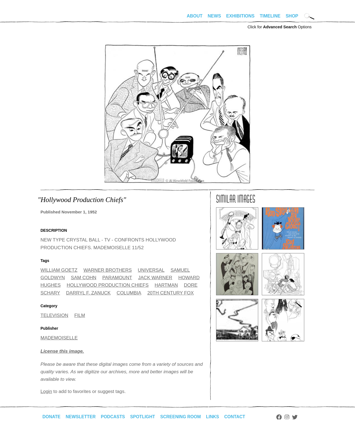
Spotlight (144, 416)
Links (215, 416)
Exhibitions (240, 16)
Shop (292, 16)
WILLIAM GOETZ (58, 270)
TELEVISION (54, 315)
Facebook (282, 417)
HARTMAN (166, 285)
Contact (238, 416)
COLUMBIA (129, 293)
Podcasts (114, 416)
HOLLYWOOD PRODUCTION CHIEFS (107, 285)
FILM (79, 315)
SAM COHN (84, 277)
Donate (51, 416)
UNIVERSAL (151, 270)
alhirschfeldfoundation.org (57, 18)
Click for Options (279, 27)
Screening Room (183, 416)
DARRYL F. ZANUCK (88, 293)
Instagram (290, 417)
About (194, 16)
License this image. (62, 351)
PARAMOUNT (117, 277)
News (214, 16)
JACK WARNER (155, 277)
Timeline (270, 16)
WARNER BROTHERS (107, 270)
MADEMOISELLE (59, 338)
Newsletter (81, 416)
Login (46, 391)
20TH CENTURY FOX (170, 293)
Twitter (298, 417)
